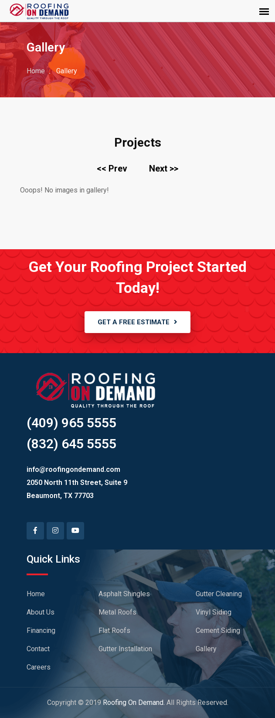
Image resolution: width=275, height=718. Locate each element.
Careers (39, 667)
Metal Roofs (117, 612)
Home (36, 71)
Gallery (206, 649)
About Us (40, 612)
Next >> (163, 168)
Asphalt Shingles (124, 594)
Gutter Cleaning (219, 594)
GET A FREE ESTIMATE (137, 322)
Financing (41, 630)
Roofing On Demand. (134, 702)
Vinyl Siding (213, 612)
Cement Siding (218, 630)
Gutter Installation (125, 649)
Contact (38, 649)
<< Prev (112, 168)
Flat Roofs (114, 630)
